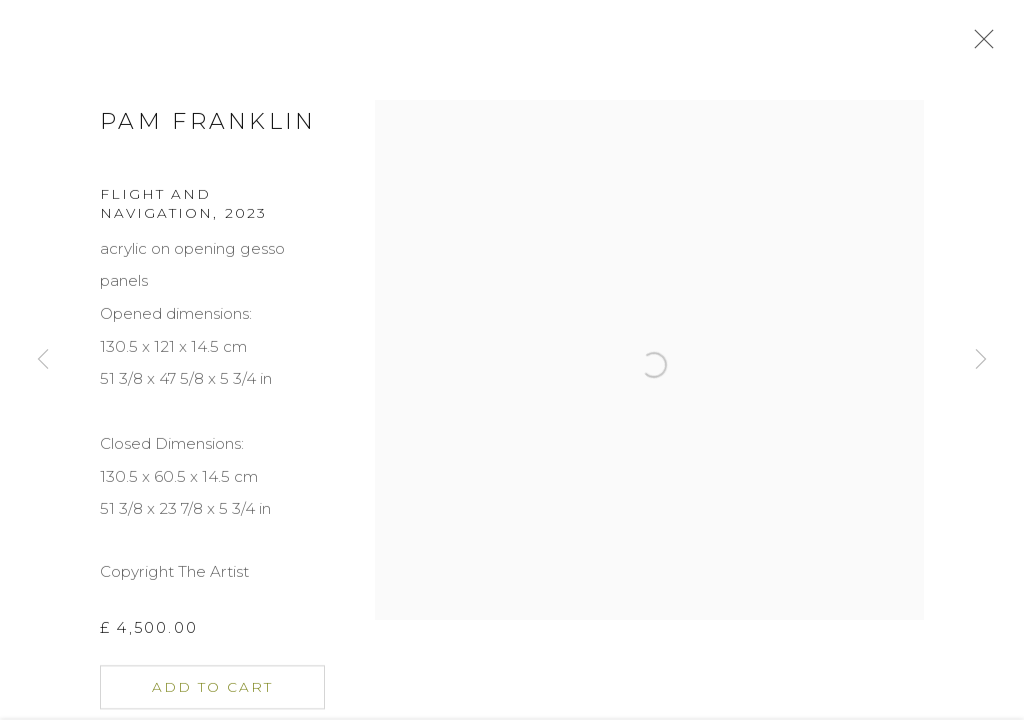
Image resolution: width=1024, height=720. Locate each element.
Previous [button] (43, 360)
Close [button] (988, 45)
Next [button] (981, 360)
